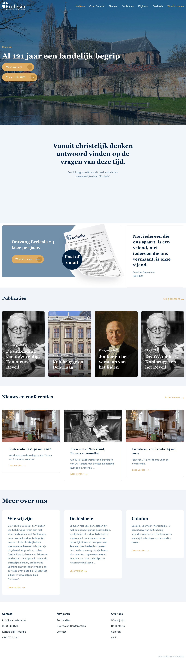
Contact (61, 631)
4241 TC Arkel (10, 637)
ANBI (114, 637)
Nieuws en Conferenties (71, 626)
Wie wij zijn (118, 620)
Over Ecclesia (96, 6)
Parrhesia (158, 6)
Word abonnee (175, 6)
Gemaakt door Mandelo (171, 656)
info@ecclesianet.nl (14, 620)
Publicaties (128, 6)
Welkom (80, 6)
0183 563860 (10, 626)
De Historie (118, 626)
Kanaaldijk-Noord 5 (14, 631)
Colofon (116, 631)
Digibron (143, 6)
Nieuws (113, 6)
